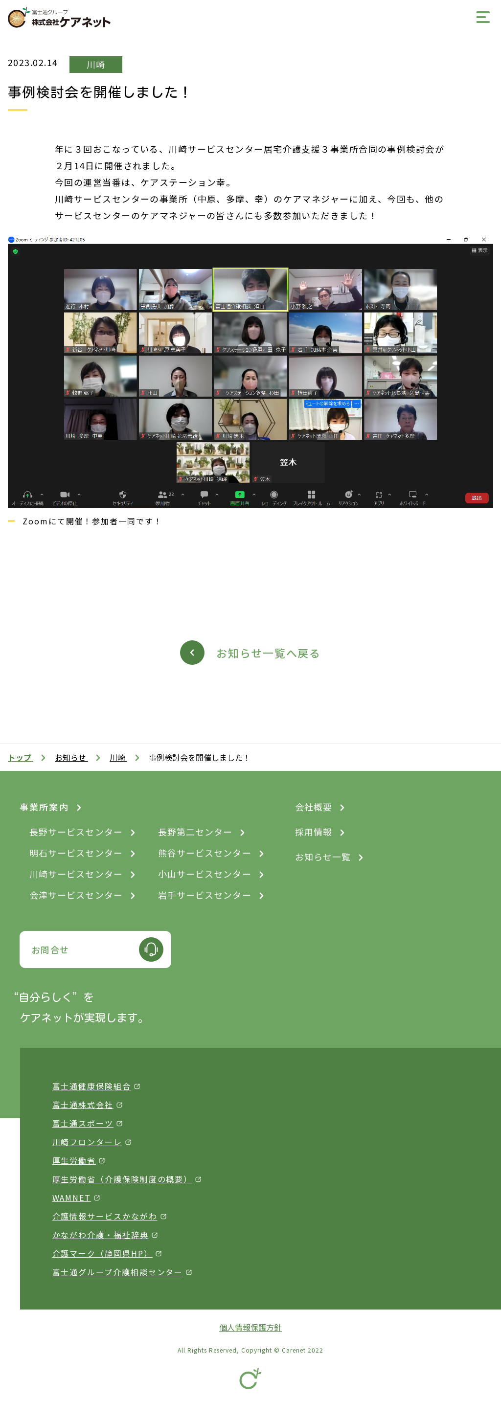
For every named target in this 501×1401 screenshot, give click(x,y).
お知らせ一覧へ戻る (268, 652)
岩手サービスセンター (204, 894)
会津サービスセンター (76, 894)
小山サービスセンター (204, 873)
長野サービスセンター (76, 831)
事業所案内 (44, 806)
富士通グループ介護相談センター (117, 1272)
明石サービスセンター (76, 852)
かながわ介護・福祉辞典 (100, 1235)
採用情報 (313, 831)
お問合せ (50, 949)
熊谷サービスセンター (204, 852)
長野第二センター (195, 831)
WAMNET (71, 1197)
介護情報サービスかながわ (105, 1216)
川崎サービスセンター (76, 873)
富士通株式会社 (83, 1104)
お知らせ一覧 (323, 856)
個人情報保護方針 (250, 1327)
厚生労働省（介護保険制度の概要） (122, 1179)
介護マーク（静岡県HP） (102, 1253)
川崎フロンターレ (87, 1142)
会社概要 (313, 806)
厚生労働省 (74, 1160)
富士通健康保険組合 (91, 1086)
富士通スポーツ (83, 1123)
